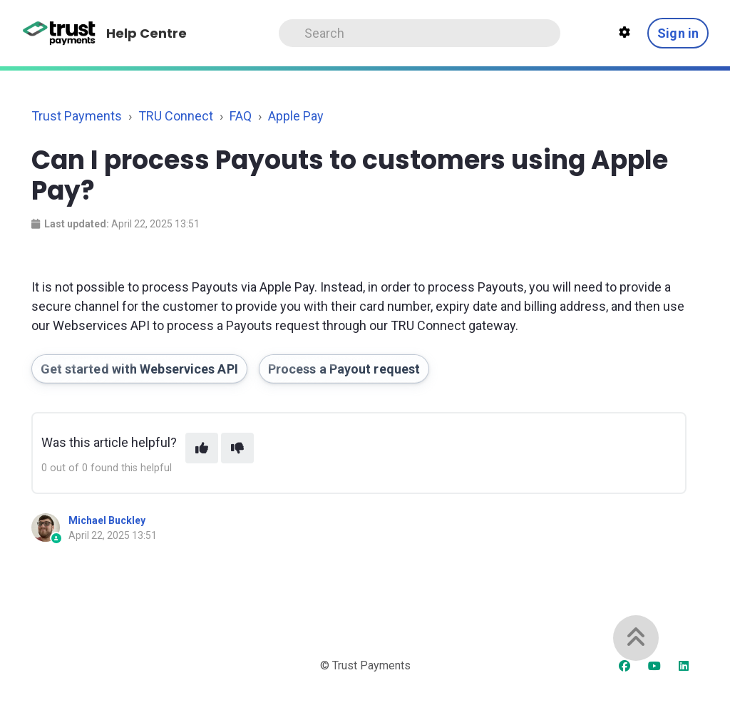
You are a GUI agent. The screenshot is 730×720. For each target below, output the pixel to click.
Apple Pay (296, 115)
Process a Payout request (344, 368)
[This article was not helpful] (237, 448)
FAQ (241, 115)
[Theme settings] (624, 33)
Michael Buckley (106, 520)
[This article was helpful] (201, 448)
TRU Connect (175, 115)
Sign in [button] (678, 33)
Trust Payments (76, 115)
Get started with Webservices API (139, 368)
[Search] (419, 33)
